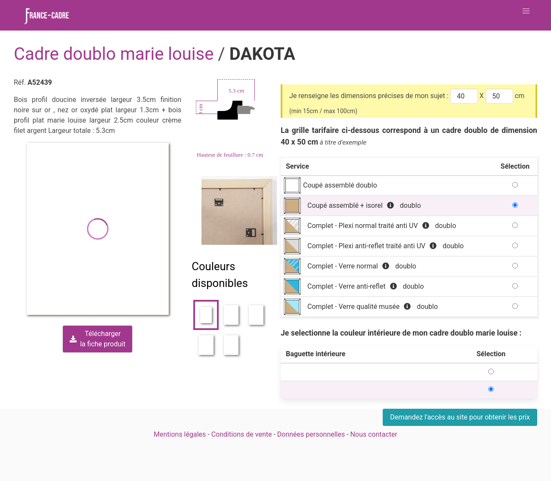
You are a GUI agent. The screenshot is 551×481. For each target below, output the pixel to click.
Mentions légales (180, 434)
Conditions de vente (241, 434)
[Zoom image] (240, 210)
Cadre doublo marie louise (116, 54)
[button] (526, 11)
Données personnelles (311, 434)
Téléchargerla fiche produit (97, 339)
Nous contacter (373, 434)
